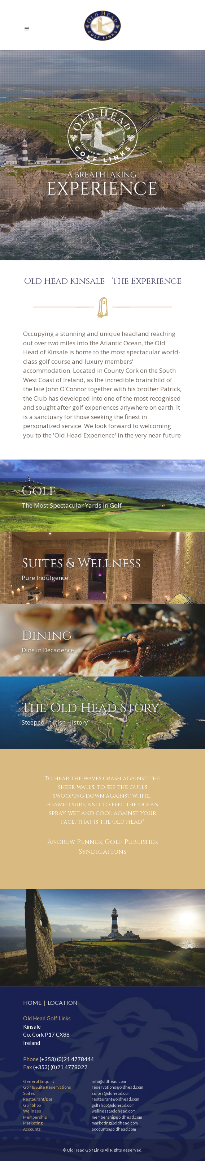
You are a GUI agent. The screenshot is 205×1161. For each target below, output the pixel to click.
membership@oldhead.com (117, 1117)
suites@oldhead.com (111, 1093)
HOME (32, 1002)
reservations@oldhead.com (117, 1087)
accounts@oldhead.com (114, 1129)
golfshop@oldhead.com (113, 1105)
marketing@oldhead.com (115, 1123)
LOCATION (63, 1002)
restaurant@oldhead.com (115, 1099)
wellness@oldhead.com (114, 1111)
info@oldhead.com (109, 1081)
